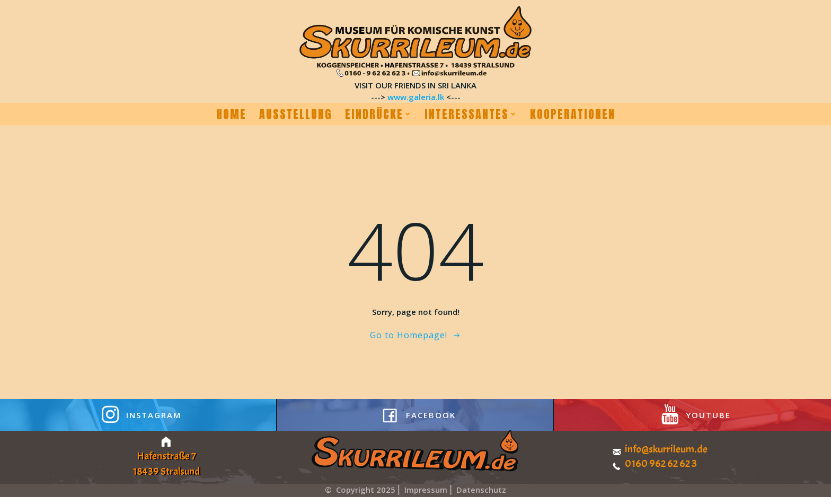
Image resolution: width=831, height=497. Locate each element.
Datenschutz (481, 489)
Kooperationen (572, 114)
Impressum (426, 489)
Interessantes (471, 114)
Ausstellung (295, 114)
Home (231, 114)
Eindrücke (378, 114)
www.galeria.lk (415, 97)
